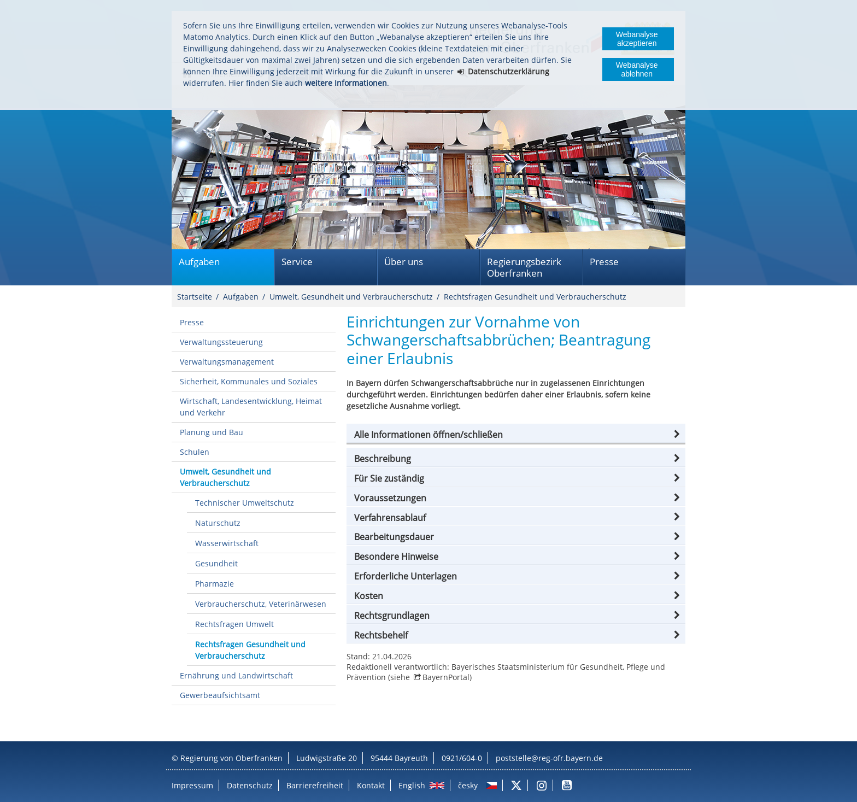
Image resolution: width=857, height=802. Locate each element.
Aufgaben (199, 261)
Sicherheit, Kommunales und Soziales (249, 381)
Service (297, 261)
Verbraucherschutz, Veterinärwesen (260, 604)
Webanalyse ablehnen (637, 69)
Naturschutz (217, 523)
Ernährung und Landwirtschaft (236, 675)
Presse (604, 261)
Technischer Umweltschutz (244, 502)
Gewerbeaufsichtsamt (220, 695)
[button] (516, 435)
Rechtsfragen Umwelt (234, 624)
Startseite (194, 296)
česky (468, 785)
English (411, 785)
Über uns (403, 261)
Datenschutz (250, 785)
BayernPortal (445, 677)
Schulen (194, 452)
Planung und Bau (211, 432)
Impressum (192, 785)
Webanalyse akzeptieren (637, 39)
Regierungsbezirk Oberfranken (524, 267)
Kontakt (371, 785)
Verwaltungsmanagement (227, 361)
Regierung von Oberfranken (231, 758)
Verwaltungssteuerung (221, 342)
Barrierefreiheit (314, 785)
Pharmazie (214, 583)
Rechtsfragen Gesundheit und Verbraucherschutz (535, 296)
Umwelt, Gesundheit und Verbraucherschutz (351, 296)
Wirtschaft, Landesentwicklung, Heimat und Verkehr (251, 407)
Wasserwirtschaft (227, 543)
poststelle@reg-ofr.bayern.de (549, 758)
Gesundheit (216, 563)
